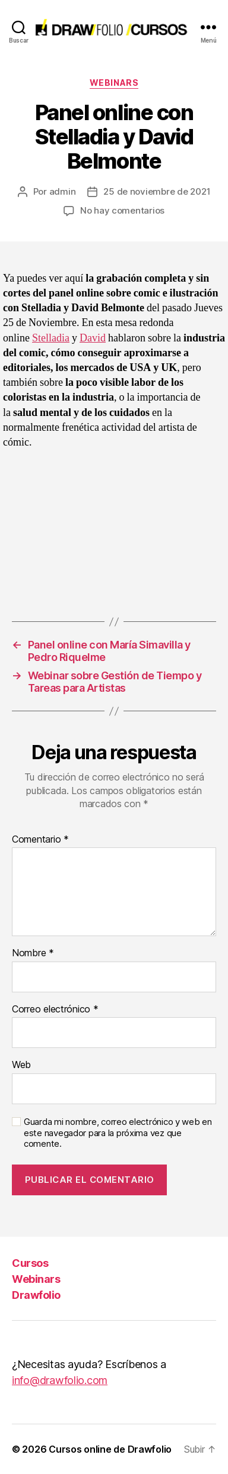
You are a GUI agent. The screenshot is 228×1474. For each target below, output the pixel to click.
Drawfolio (36, 1295)
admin (62, 191)
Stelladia (50, 338)
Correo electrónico (55, 1009)
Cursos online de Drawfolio (110, 1449)
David (93, 338)
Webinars (114, 83)
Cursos (30, 1263)
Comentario (40, 839)
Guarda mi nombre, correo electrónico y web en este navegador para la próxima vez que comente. (118, 1133)
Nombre (33, 953)
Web (21, 1065)
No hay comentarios (122, 210)
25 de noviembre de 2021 (156, 191)
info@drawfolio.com (59, 1380)
